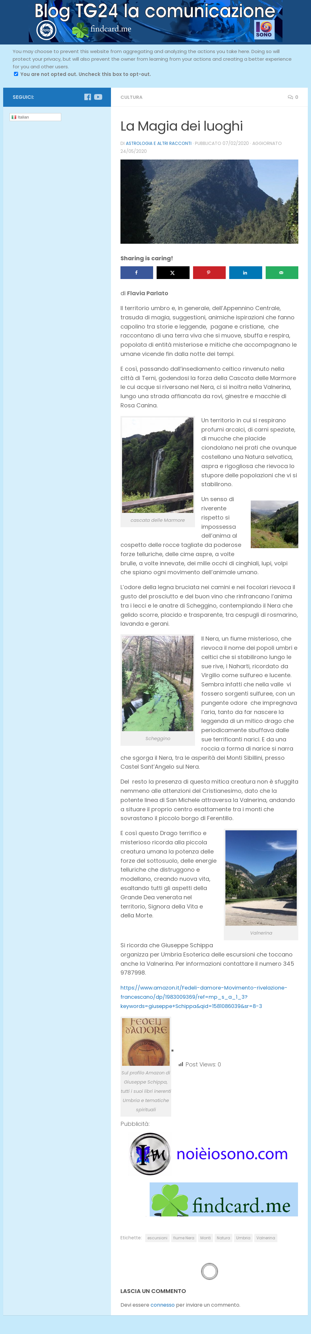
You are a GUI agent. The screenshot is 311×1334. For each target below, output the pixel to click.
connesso (163, 1304)
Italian (20, 117)
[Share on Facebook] (136, 272)
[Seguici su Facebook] (87, 97)
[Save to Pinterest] (209, 272)
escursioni (157, 1237)
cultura (132, 97)
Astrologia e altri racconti (159, 143)
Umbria (243, 1237)
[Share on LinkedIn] (245, 272)
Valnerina (265, 1237)
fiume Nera (183, 1237)
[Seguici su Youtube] (97, 97)
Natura (223, 1237)
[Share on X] (173, 272)
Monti (205, 1237)
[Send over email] (282, 272)
